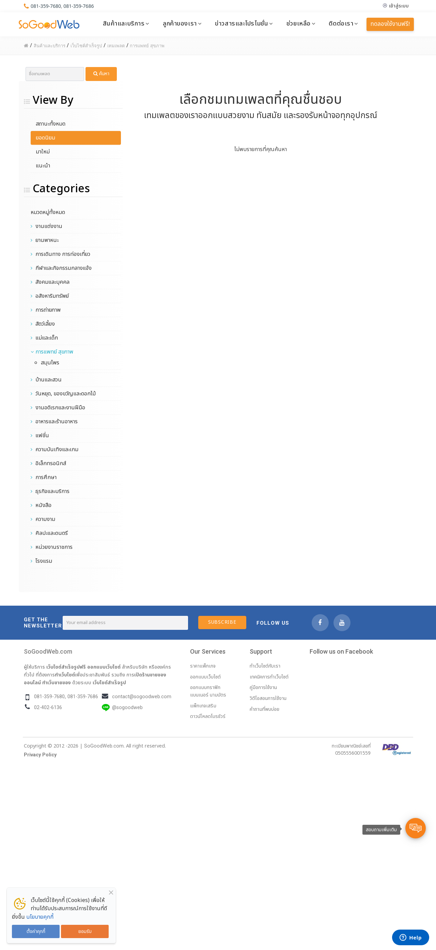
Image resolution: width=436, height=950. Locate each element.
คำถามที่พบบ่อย (264, 709)
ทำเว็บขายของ (56, 682)
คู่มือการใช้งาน (263, 687)
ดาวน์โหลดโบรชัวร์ (207, 716)
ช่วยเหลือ (298, 23)
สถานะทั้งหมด (50, 124)
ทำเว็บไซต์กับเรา (265, 666)
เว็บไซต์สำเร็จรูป (109, 682)
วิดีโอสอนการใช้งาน (268, 698)
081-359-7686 (78, 6)
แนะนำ (43, 166)
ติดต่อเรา (341, 23)
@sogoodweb (127, 707)
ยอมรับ (85, 931)
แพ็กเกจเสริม (203, 706)
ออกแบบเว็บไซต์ (104, 667)
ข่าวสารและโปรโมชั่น (241, 23)
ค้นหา (101, 73)
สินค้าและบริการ (124, 23)
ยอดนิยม (45, 138)
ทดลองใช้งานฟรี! (390, 24)
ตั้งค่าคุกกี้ (36, 931)
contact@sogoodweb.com (141, 697)
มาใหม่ (43, 152)
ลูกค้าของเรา (180, 23)
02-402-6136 (48, 707)
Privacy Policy (40, 755)
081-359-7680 (46, 6)
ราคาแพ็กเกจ (203, 666)
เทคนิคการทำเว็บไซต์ (269, 677)
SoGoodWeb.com (48, 651)
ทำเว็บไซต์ (65, 674)
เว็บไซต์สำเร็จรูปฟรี (66, 667)
